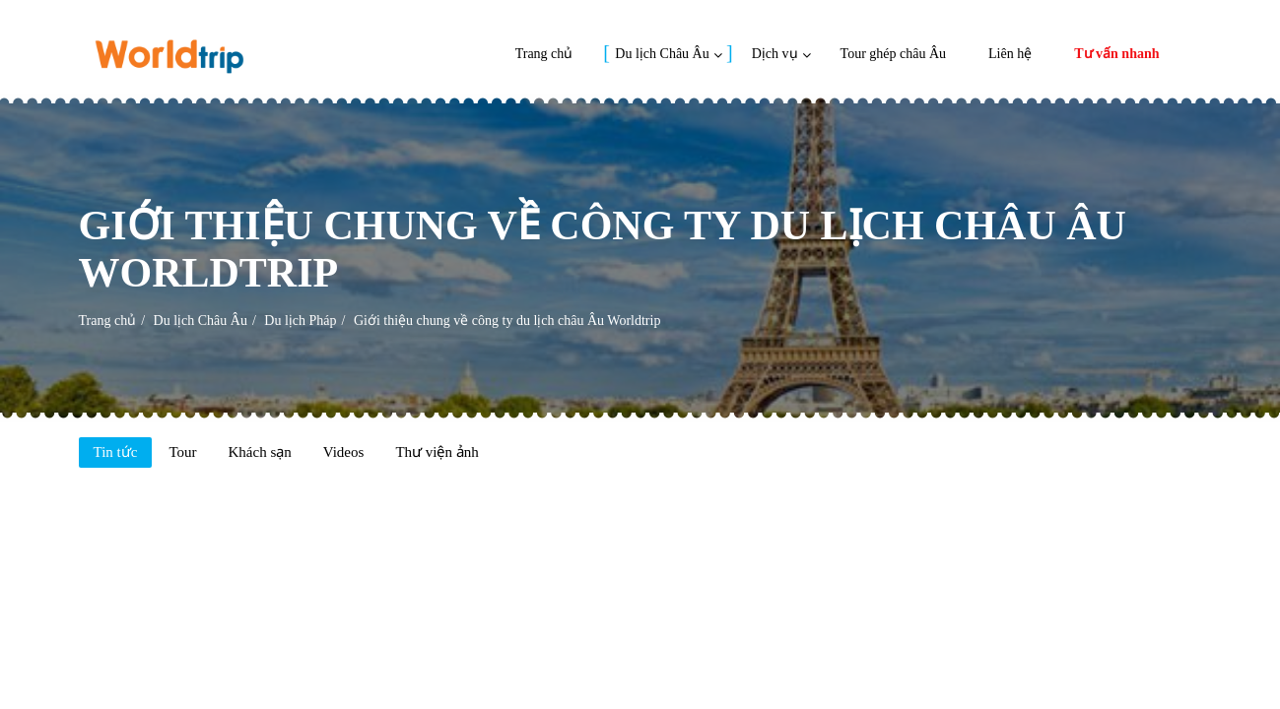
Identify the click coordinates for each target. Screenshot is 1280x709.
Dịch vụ (775, 53)
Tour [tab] (182, 452)
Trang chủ (544, 53)
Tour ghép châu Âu (894, 53)
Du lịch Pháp (300, 320)
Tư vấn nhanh (1116, 53)
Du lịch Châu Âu (661, 53)
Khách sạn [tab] (260, 452)
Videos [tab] (344, 452)
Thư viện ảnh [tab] (436, 452)
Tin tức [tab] (116, 452)
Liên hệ (1010, 53)
